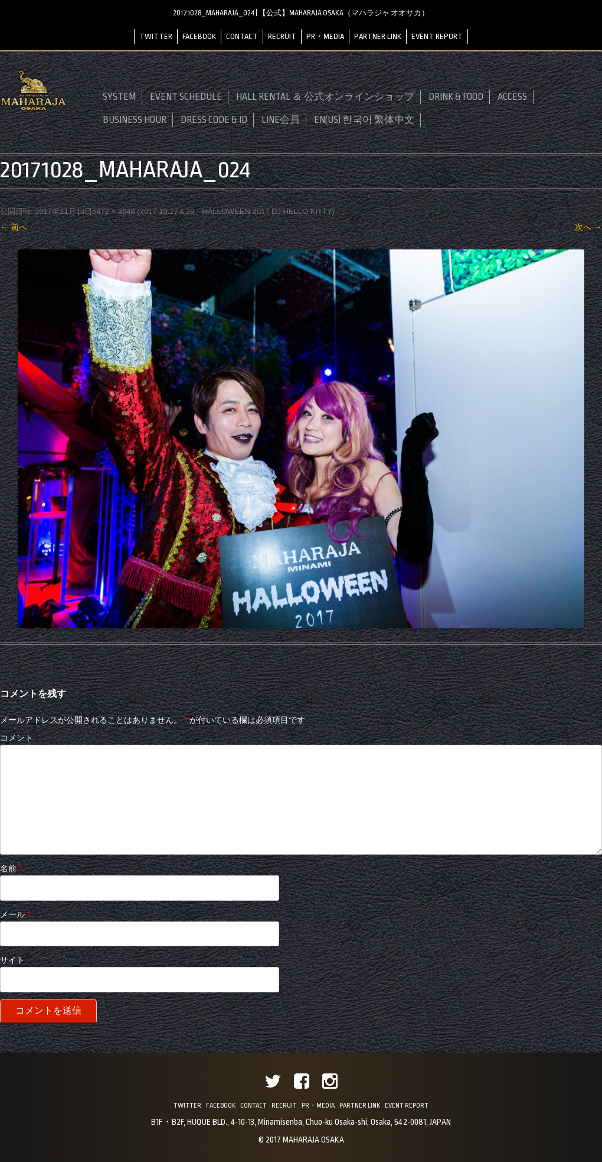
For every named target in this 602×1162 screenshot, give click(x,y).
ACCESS (512, 97)
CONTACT (242, 36)
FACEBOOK (199, 36)
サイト (12, 960)
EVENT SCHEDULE (186, 97)
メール (15, 914)
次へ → (588, 227)
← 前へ (13, 227)
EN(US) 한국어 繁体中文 (364, 120)
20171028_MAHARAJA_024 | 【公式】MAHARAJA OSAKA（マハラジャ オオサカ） (301, 13)
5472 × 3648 (113, 211)
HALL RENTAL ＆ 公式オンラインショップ (325, 97)
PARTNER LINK (377, 36)
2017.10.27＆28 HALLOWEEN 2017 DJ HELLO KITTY (236, 211)
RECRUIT (282, 36)
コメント (16, 737)
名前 (11, 868)
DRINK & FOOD (455, 97)
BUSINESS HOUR (134, 120)
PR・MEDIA (325, 36)
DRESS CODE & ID (214, 120)
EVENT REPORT (437, 36)
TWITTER (155, 36)
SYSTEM (119, 97)
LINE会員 (280, 120)
